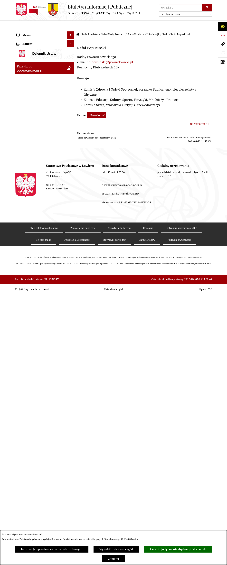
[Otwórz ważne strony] (222, 53)
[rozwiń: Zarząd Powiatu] (71, 58)
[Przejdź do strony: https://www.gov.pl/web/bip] (222, 35)
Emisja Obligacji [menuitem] (27, 372)
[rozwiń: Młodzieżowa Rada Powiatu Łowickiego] (71, 230)
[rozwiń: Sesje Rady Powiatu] (71, 178)
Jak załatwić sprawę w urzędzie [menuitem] (37, 257)
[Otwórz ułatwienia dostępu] (222, 26)
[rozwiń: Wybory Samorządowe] (71, 328)
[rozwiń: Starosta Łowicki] (71, 66)
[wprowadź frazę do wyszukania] (181, 7)
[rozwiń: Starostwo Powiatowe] (71, 242)
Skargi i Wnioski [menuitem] (27, 387)
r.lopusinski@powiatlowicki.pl (111, 52)
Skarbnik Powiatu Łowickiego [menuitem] (35, 96)
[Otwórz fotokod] (222, 61)
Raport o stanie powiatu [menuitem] (32, 335)
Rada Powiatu (90, 24)
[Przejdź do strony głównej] (77, 9)
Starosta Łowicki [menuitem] (27, 66)
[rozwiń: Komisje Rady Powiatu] (71, 169)
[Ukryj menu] (70, 25)
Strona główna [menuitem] (26, 33)
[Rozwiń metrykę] (96, 105)
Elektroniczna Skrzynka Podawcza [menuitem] (39, 294)
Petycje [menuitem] (21, 394)
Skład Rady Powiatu (112, 24)
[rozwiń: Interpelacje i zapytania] (71, 221)
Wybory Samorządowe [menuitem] (31, 328)
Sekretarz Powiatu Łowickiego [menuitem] (36, 88)
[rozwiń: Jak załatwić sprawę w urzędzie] (71, 257)
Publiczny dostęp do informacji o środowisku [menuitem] (38, 318)
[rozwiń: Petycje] (71, 394)
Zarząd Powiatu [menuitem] (27, 59)
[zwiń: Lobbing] (71, 401)
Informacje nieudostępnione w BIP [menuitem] (39, 357)
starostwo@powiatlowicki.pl (126, 514)
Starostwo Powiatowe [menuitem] (31, 242)
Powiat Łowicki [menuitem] (26, 51)
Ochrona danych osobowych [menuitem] (35, 250)
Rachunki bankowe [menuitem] (29, 265)
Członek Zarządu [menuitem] (28, 81)
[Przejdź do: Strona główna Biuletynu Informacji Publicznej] (78, 24)
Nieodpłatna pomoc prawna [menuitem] (35, 379)
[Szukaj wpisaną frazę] (207, 7)
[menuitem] (44, 42)
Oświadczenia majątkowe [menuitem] (33, 279)
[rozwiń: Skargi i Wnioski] (71, 387)
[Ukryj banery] (70, 446)
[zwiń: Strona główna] (71, 32)
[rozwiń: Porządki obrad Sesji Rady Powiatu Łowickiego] (71, 197)
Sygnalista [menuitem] (23, 350)
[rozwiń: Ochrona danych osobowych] (71, 250)
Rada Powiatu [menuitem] (25, 103)
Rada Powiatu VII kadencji (143, 24)
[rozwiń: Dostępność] (71, 342)
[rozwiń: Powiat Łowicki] (71, 51)
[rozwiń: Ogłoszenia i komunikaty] (71, 272)
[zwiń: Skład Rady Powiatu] (71, 122)
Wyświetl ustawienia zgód (116, 549)
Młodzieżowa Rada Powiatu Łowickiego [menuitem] (34, 233)
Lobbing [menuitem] (22, 402)
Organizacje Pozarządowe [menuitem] (33, 287)
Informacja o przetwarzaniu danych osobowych (52, 549)
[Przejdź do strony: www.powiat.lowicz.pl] (222, 44)
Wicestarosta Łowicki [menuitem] (30, 73)
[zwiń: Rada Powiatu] (71, 103)
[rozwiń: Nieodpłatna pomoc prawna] (71, 379)
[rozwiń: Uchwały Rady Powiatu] (71, 188)
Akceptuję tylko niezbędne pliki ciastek (178, 549)
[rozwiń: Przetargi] (71, 301)
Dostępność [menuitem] (24, 343)
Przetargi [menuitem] (23, 301)
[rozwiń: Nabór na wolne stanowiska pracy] (71, 308)
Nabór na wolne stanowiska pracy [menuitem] (38, 309)
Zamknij (113, 559)
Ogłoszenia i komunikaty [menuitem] (33, 272)
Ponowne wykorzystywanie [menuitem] (34, 365)
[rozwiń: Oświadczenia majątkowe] (71, 279)
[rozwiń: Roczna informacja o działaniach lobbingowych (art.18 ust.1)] (71, 429)
